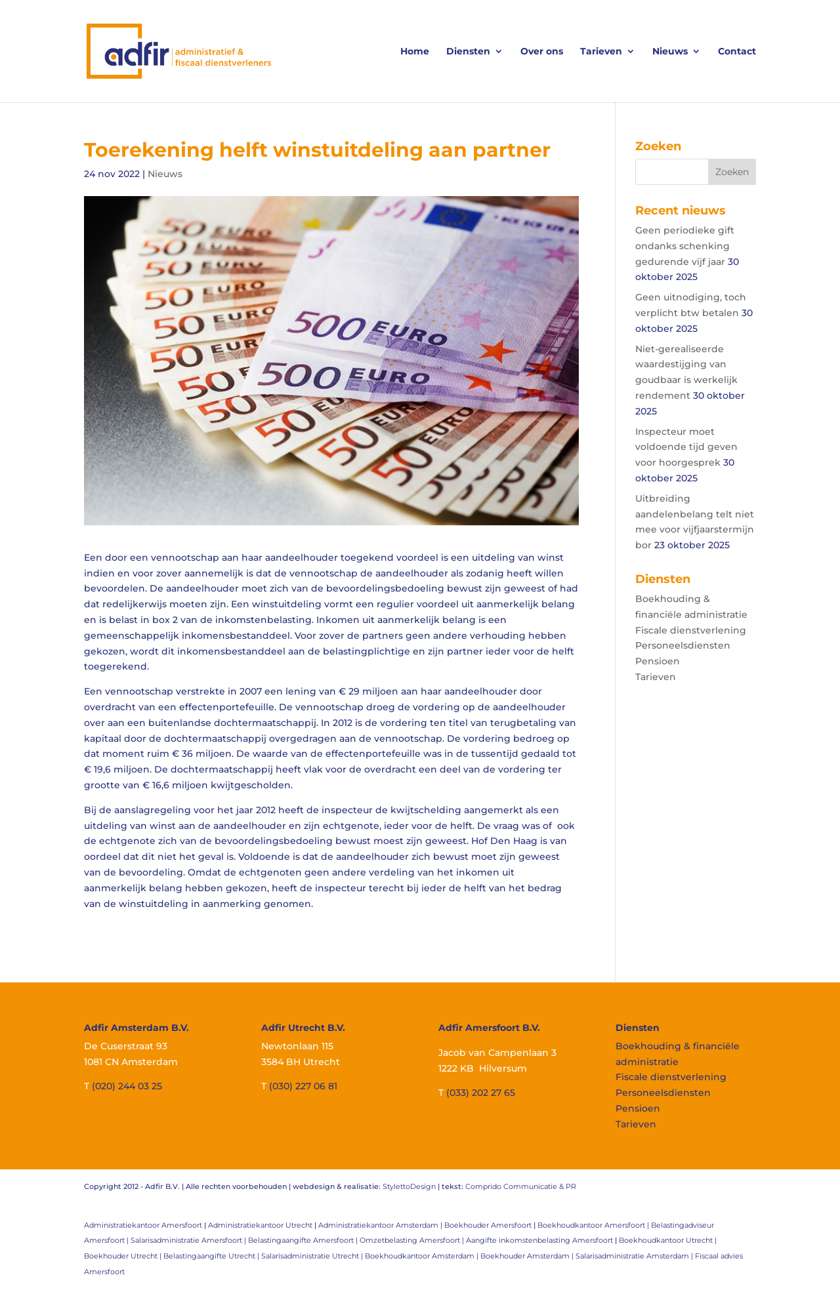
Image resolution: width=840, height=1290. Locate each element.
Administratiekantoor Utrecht (260, 1225)
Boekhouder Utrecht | (123, 1255)
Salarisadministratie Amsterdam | (635, 1255)
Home (414, 52)
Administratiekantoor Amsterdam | (381, 1225)
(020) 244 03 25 (127, 1086)
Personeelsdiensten (682, 645)
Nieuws (670, 52)
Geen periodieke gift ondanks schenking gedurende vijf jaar (684, 246)
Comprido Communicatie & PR (520, 1186)
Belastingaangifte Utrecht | (212, 1255)
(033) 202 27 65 (480, 1093)
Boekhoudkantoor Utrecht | (668, 1240)
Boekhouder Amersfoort (488, 1225)
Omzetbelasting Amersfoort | (413, 1240)
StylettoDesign (409, 1186)
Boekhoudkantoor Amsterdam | (422, 1255)
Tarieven (601, 52)
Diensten (468, 52)
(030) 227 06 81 (303, 1086)
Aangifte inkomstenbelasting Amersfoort (539, 1240)
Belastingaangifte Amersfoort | (304, 1240)
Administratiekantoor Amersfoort (143, 1225)
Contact (737, 52)
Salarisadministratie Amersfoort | (189, 1240)
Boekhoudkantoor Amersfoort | (594, 1225)
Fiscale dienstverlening (690, 630)
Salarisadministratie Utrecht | (313, 1255)
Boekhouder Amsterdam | (528, 1255)
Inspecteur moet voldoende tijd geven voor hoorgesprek (686, 447)
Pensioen (657, 661)
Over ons (541, 52)
